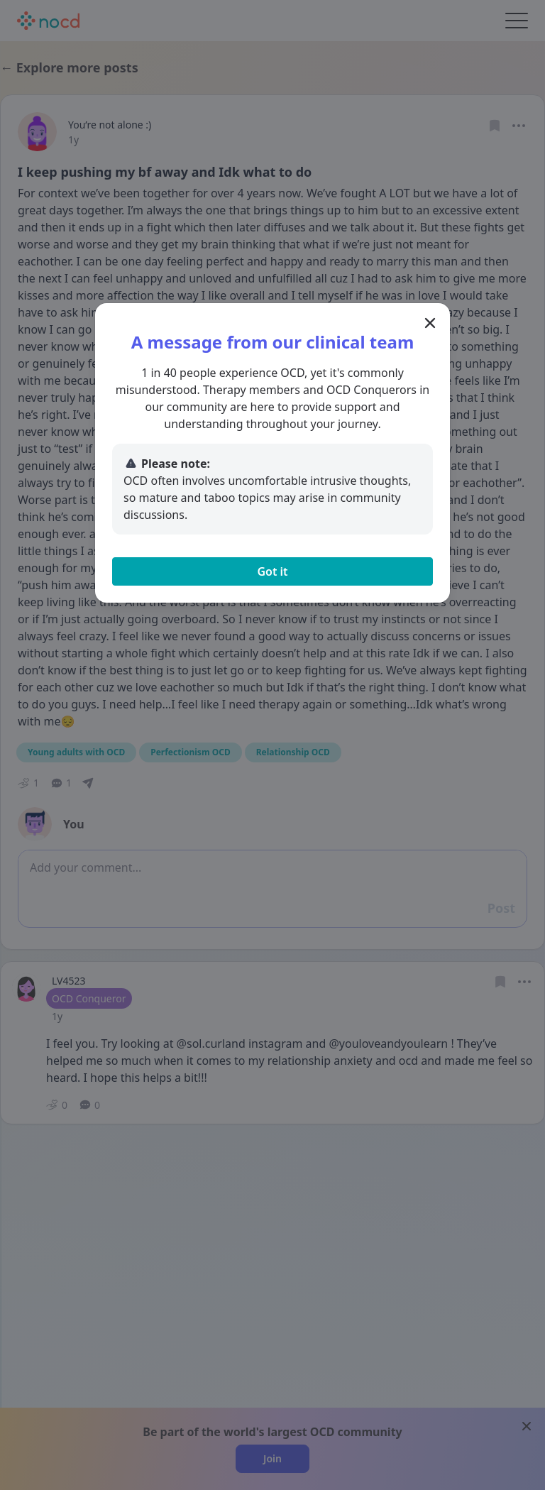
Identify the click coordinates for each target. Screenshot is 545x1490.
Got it (272, 571)
